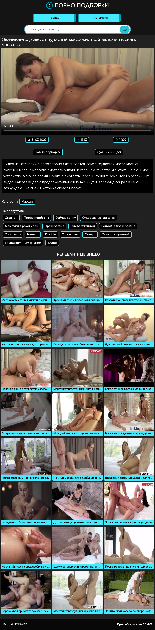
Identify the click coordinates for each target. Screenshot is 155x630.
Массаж (27, 201)
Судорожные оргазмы (98, 217)
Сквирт (90, 234)
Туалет (52, 243)
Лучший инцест (109, 152)
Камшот (33, 234)
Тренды (54, 17)
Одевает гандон (83, 226)
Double (50, 234)
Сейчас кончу (65, 217)
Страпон (11, 217)
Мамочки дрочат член (21, 226)
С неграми (13, 234)
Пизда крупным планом (23, 243)
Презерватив (54, 226)
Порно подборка (36, 217)
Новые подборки (48, 152)
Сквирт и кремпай (116, 234)
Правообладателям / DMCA (135, 624)
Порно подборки (77, 6)
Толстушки (70, 234)
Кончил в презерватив (118, 226)
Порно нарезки (14, 624)
